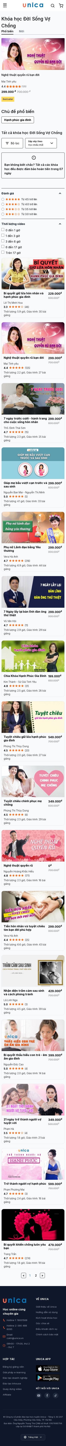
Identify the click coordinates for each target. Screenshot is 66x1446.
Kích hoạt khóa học (46, 1317)
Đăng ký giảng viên (13, 1366)
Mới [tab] (21, 31)
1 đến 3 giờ (10, 236)
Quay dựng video (12, 1389)
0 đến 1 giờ (10, 230)
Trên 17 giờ (11, 253)
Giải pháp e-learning (14, 1372)
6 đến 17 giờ (11, 247)
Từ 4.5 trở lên (19, 199)
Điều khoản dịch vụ (46, 1329)
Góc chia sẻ (42, 1323)
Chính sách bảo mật (47, 1334)
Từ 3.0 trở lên (19, 214)
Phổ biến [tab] (7, 31)
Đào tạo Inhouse (12, 1383)
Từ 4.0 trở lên (19, 204)
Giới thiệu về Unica (46, 1306)
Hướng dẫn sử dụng (47, 1312)
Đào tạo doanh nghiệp (15, 1377)
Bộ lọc (12, 143)
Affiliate (7, 1394)
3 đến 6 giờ (10, 241)
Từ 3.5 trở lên (19, 209)
